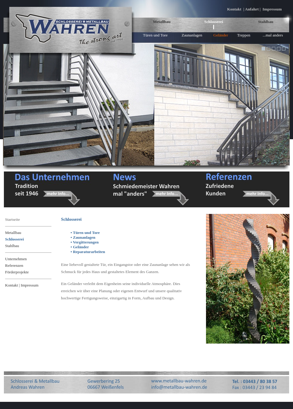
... (273, 35)
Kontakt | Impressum (22, 285)
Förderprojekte (17, 272)
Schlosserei (213, 21)
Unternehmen (16, 259)
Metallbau (162, 21)
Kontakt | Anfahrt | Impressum (254, 9)
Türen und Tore (155, 35)
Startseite (12, 219)
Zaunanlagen (191, 35)
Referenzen (14, 265)
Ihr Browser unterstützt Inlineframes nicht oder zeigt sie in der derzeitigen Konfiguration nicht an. (146, 105)
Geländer (220, 35)
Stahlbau (265, 21)
